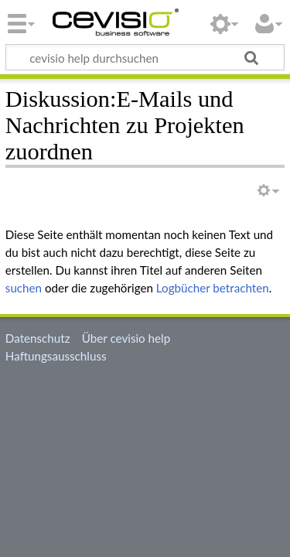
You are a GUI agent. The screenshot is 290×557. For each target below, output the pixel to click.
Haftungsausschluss (56, 356)
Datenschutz (37, 338)
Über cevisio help (126, 338)
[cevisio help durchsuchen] (145, 57)
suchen (23, 288)
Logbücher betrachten (212, 288)
